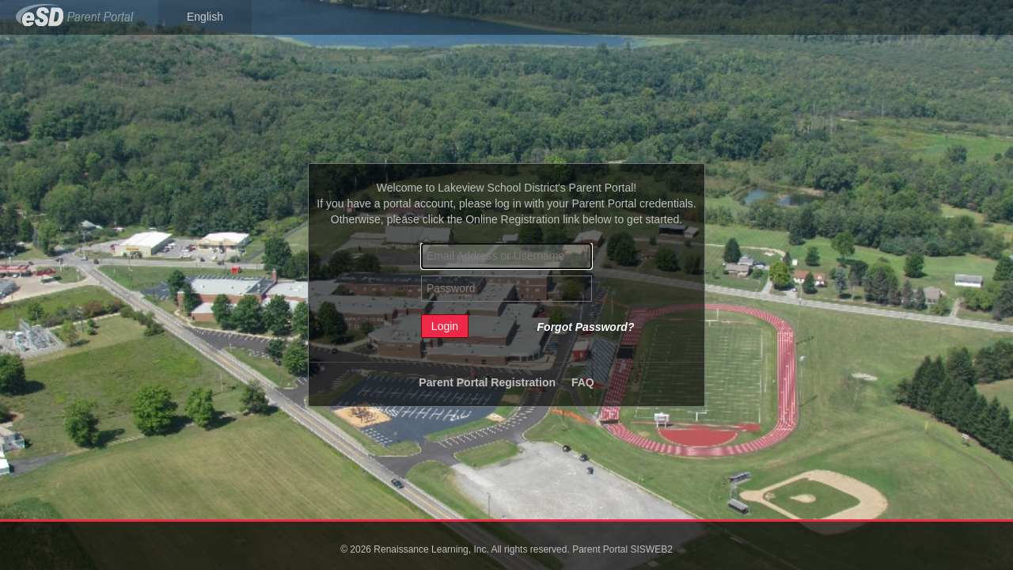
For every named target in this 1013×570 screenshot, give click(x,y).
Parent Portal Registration (487, 382)
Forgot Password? (586, 327)
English (205, 16)
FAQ (582, 382)
